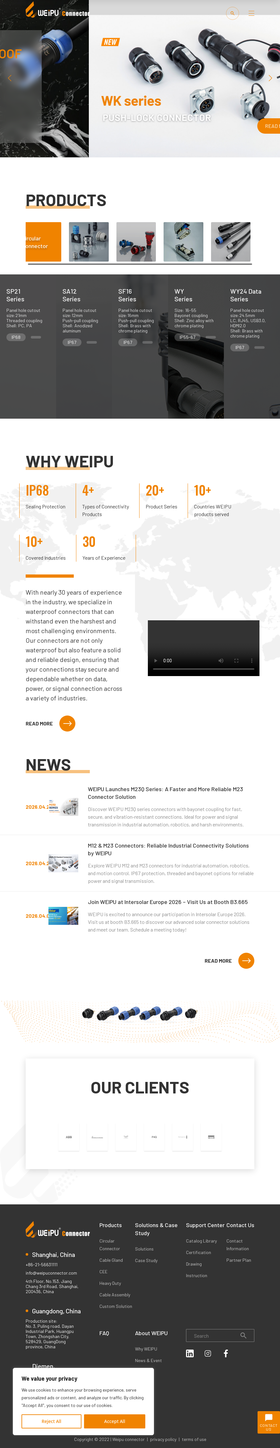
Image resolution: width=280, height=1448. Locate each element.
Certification (198, 1252)
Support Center (205, 1224)
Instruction (196, 1275)
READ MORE (50, 724)
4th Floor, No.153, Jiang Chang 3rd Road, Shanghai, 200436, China (52, 1286)
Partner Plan (238, 1260)
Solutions (144, 1248)
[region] (83, 1401)
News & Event (148, 1360)
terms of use (194, 1439)
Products (110, 1224)
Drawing (194, 1264)
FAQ (104, 1332)
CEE (103, 1271)
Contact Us (240, 1224)
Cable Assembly (114, 1294)
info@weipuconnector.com (51, 1273)
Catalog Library (201, 1240)
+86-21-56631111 (41, 1264)
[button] (270, 78)
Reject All (51, 1421)
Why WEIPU (146, 1349)
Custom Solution (115, 1306)
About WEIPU (151, 1332)
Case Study (146, 1260)
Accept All (114, 1421)
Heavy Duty (110, 1283)
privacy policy (163, 1439)
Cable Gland (111, 1260)
